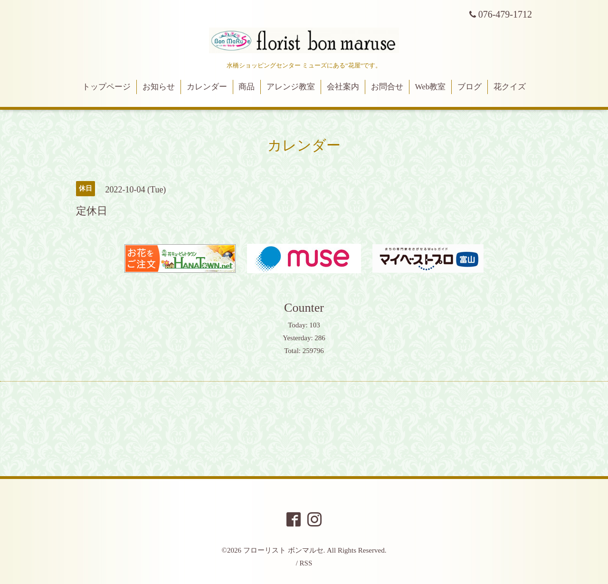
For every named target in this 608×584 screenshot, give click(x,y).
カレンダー (207, 86)
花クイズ (510, 86)
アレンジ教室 (290, 86)
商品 (246, 86)
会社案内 (343, 86)
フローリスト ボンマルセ (283, 550)
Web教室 (430, 86)
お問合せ (387, 86)
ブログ (469, 86)
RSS (306, 563)
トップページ (106, 86)
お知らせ (158, 86)
